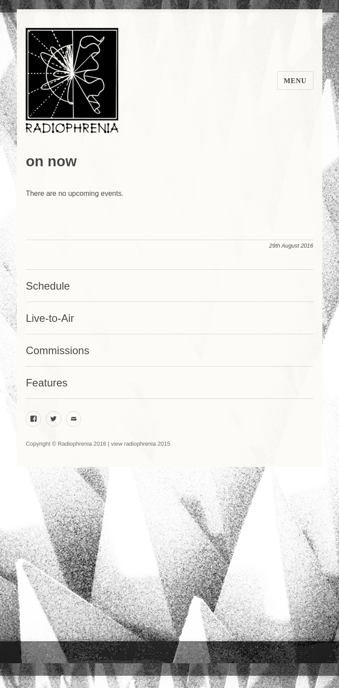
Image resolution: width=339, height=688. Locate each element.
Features (47, 383)
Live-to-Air (50, 318)
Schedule (48, 286)
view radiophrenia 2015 (140, 443)
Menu (295, 80)
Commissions (57, 350)
